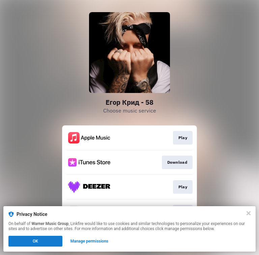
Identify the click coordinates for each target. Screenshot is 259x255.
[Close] (248, 213)
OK (35, 241)
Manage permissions (89, 241)
